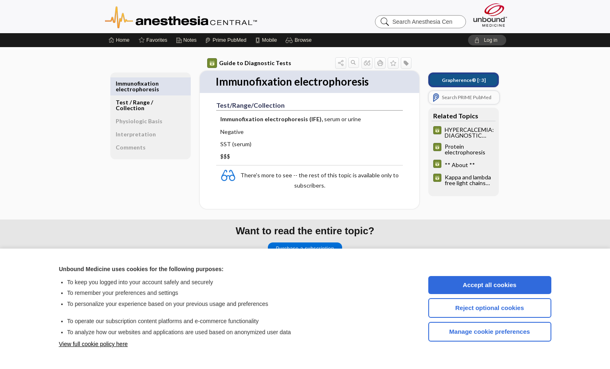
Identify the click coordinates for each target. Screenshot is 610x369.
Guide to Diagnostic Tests (249, 63)
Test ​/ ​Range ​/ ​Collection (135, 86)
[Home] (119, 40)
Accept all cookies (489, 284)
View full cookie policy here (93, 344)
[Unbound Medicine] (490, 15)
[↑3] (464, 80)
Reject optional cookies (489, 307)
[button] (300, 40)
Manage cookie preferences (489, 331)
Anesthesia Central (206, 16)
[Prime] (225, 40)
